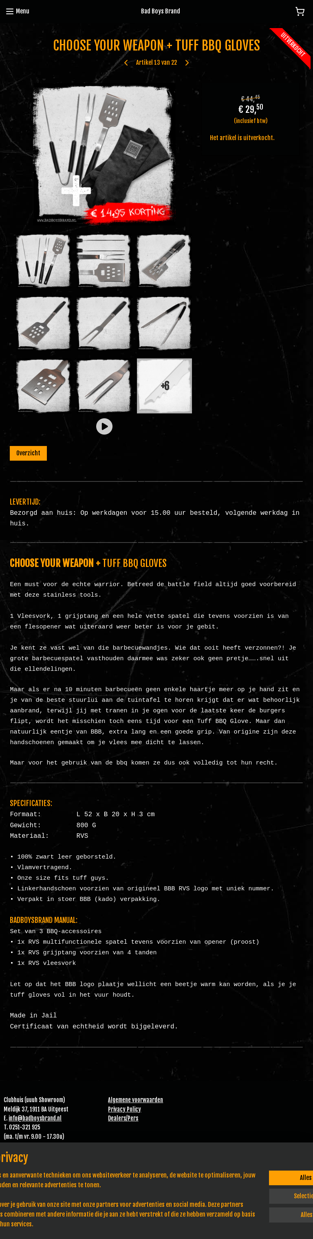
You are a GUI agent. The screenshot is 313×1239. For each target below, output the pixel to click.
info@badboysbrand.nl (35, 1118)
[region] (103, 1195)
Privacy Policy (124, 1109)
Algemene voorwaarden (135, 1099)
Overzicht (28, 453)
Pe (130, 1118)
